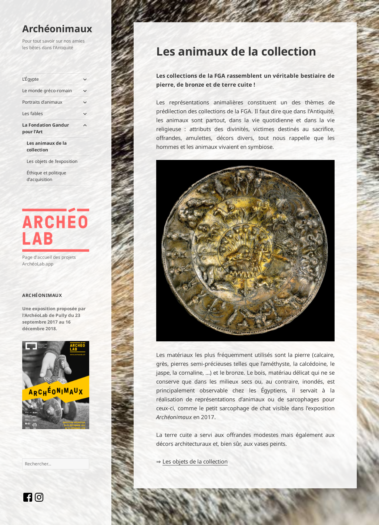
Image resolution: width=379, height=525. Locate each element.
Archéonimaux (57, 28)
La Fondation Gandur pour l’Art (45, 128)
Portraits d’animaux (42, 102)
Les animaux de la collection (47, 146)
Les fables (32, 113)
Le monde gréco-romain (47, 90)
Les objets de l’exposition (52, 161)
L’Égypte (30, 79)
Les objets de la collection (195, 461)
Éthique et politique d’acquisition (46, 176)
